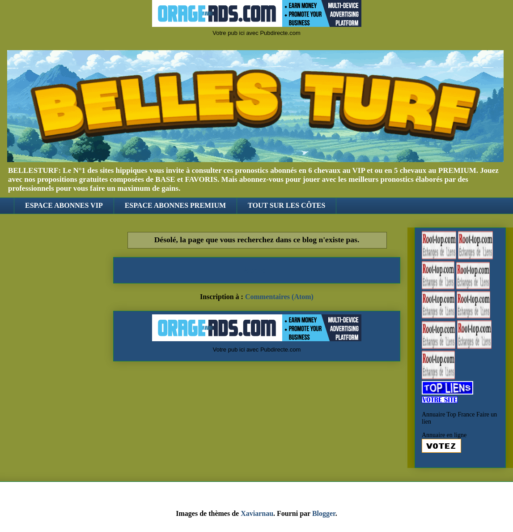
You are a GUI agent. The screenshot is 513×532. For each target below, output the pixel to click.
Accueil (257, 270)
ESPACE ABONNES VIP (64, 205)
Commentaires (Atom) (279, 296)
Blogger (323, 513)
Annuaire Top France (448, 414)
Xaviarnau (257, 513)
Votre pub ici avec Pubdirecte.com (256, 33)
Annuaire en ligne (444, 435)
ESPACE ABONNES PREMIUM (175, 205)
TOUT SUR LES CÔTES (286, 205)
